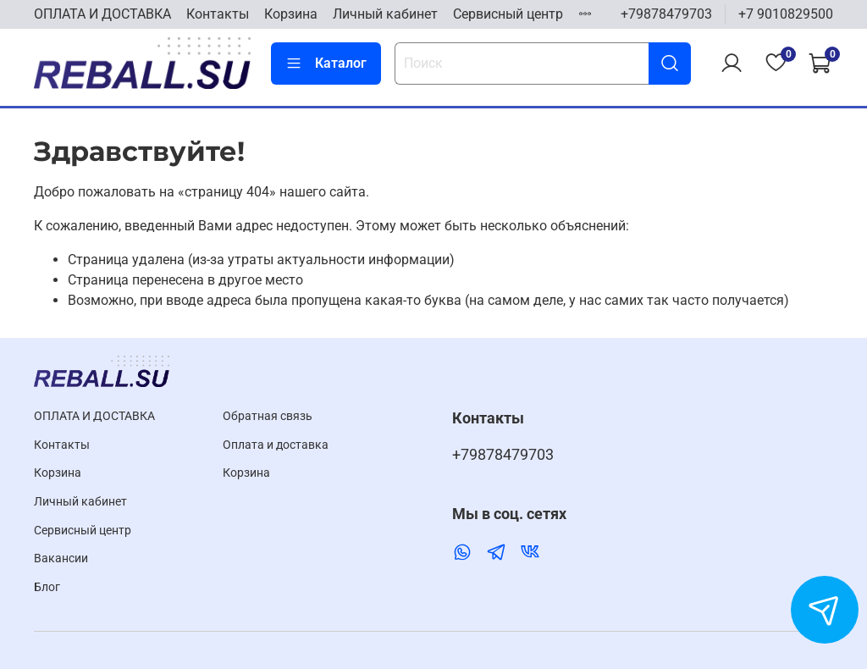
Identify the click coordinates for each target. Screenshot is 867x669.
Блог (47, 587)
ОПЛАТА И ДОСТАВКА (102, 14)
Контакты (217, 14)
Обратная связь (267, 416)
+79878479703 (666, 14)
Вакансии (61, 558)
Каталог (326, 63)
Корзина (291, 14)
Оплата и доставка (276, 445)
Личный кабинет (385, 14)
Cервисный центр (508, 14)
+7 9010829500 (785, 14)
